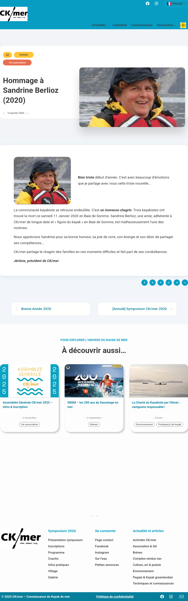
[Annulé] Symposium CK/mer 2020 (140, 309)
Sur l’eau (101, 558)
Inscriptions (56, 546)
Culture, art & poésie (147, 565)
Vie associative (17, 62)
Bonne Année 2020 (36, 309)
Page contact (104, 540)
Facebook (101, 546)
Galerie (53, 577)
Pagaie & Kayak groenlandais (153, 577)
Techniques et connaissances (153, 583)
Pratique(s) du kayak (169, 424)
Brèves (94, 424)
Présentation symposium (65, 540)
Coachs (53, 558)
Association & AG (145, 546)
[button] (144, 282)
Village (52, 571)
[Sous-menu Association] (175, 25)
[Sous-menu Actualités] (107, 25)
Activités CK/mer (144, 540)
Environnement (144, 424)
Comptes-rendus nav (147, 558)
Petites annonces (107, 565)
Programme (56, 552)
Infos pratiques (58, 565)
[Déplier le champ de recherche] (183, 25)
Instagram (102, 552)
